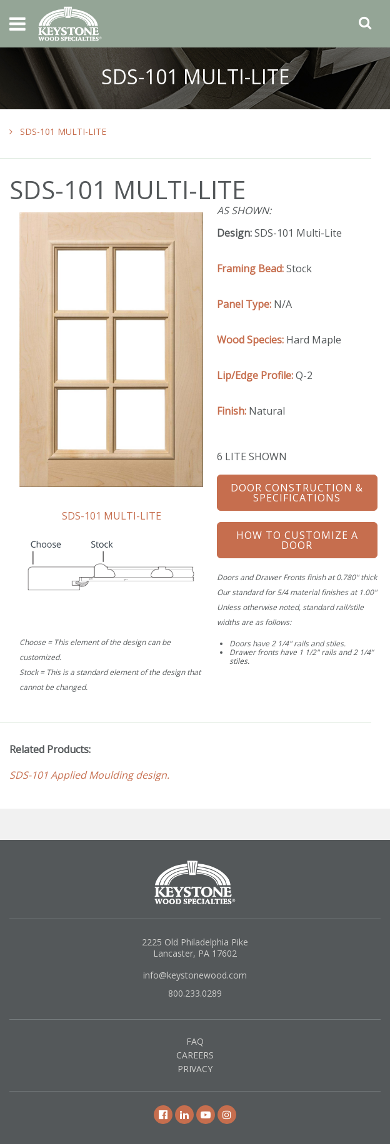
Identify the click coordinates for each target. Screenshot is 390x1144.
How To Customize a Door (297, 540)
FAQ (195, 1041)
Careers (195, 1055)
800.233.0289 (195, 993)
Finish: (231, 411)
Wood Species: (250, 340)
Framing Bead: (250, 268)
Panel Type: (244, 304)
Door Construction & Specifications (297, 493)
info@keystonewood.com (195, 975)
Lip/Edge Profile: (255, 375)
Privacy (195, 1069)
